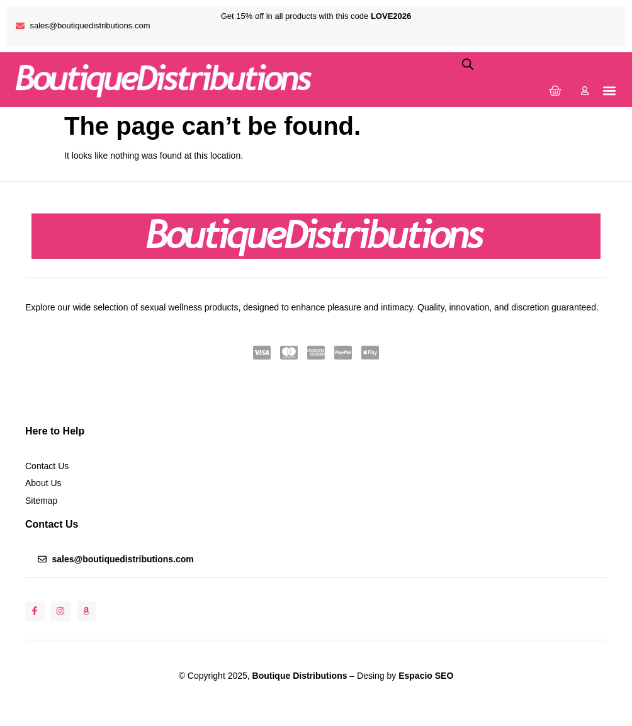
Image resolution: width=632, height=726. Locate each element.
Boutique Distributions (298, 676)
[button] (609, 90)
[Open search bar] (467, 64)
